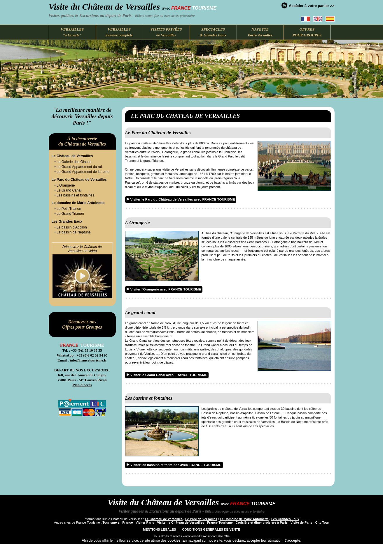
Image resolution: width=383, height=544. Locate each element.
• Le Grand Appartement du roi (78, 167)
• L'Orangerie (65, 185)
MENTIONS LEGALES (159, 529)
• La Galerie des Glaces (73, 162)
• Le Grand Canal (68, 190)
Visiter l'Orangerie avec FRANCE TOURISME (164, 289)
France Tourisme (220, 522)
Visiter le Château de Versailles (180, 522)
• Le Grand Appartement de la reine (82, 172)
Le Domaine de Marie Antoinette (244, 519)
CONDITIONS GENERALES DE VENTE (211, 529)
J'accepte (292, 540)
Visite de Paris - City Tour (310, 522)
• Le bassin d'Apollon (71, 227)
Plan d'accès (82, 385)
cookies (174, 540)
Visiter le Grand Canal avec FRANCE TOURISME (167, 375)
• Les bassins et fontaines (74, 195)
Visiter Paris (145, 522)
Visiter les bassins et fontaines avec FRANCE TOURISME (174, 465)
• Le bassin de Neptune (73, 232)
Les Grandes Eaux (285, 519)
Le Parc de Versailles (201, 519)
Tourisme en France (118, 522)
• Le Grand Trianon (69, 214)
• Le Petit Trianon (68, 209)
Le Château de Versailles (164, 519)
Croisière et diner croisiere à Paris (262, 522)
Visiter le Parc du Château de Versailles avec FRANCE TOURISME (181, 199)
